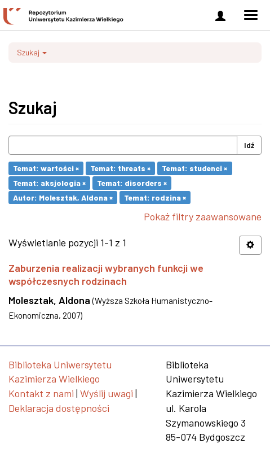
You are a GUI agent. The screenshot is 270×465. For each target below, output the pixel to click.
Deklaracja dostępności (58, 408)
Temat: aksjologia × (49, 183)
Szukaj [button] (32, 52)
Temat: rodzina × (155, 197)
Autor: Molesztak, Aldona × (63, 197)
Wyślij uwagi (106, 393)
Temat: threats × (120, 168)
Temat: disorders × (132, 183)
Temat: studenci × (194, 168)
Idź (249, 145)
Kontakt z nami (41, 393)
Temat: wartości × (46, 168)
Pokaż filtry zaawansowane (203, 216)
